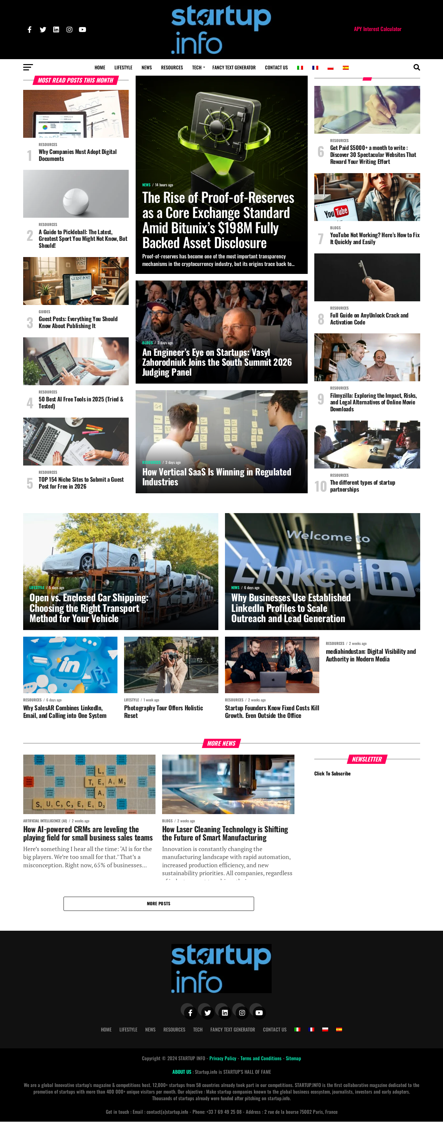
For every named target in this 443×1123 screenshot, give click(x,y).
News (147, 67)
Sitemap (293, 1059)
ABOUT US (182, 1072)
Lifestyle (123, 67)
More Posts (159, 904)
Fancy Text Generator (234, 67)
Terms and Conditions (262, 1059)
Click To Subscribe (332, 774)
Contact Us (276, 67)
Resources (172, 67)
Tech (196, 67)
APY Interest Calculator (378, 29)
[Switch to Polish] (330, 68)
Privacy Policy (223, 1059)
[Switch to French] (315, 68)
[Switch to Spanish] (346, 68)
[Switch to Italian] (300, 68)
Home (100, 67)
